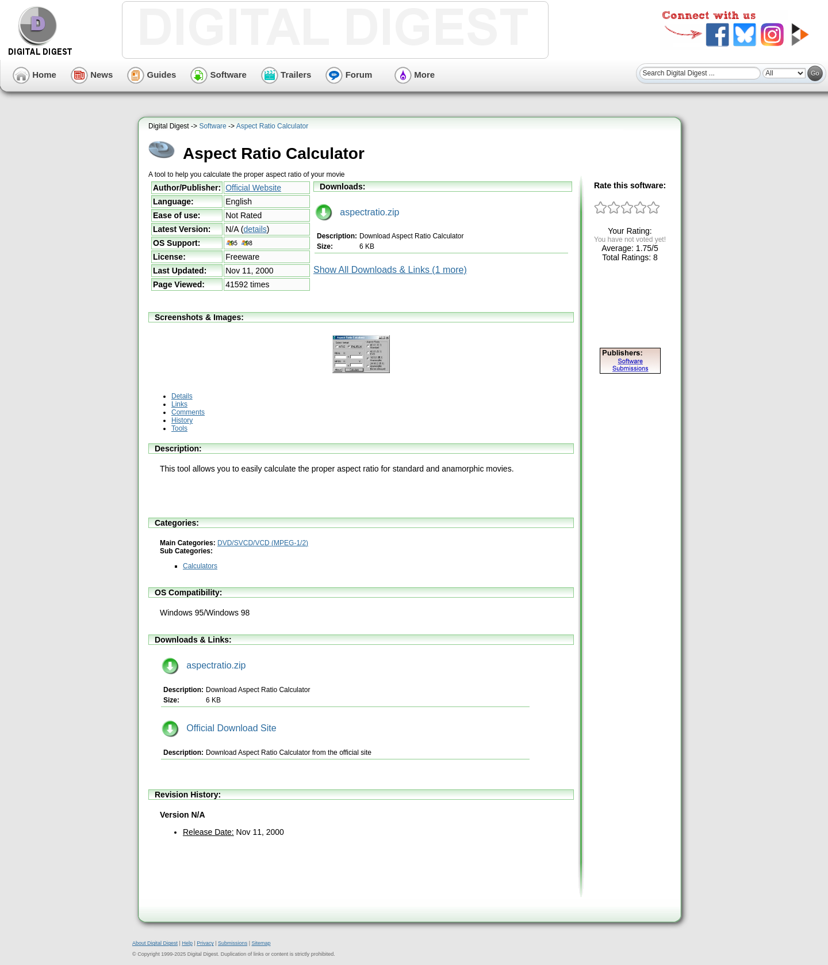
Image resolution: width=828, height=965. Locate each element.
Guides (151, 74)
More (414, 74)
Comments (188, 412)
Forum (348, 74)
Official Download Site (219, 728)
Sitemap (260, 943)
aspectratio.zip (357, 212)
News (92, 74)
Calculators (200, 566)
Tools (179, 428)
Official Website (253, 187)
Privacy (205, 943)
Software (218, 74)
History (182, 420)
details (254, 229)
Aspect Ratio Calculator (272, 126)
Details (182, 396)
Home (34, 74)
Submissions (232, 943)
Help (187, 943)
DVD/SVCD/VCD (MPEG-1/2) (262, 543)
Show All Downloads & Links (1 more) (390, 270)
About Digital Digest (155, 943)
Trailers (286, 74)
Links (179, 404)
